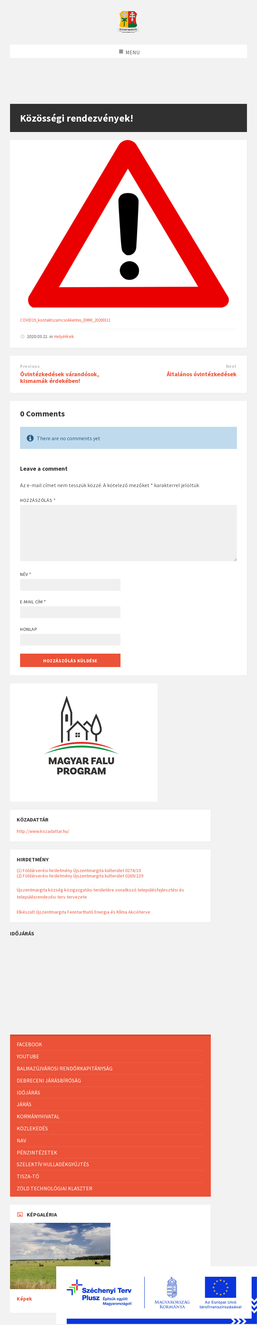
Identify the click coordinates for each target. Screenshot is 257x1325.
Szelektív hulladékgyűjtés (53, 1164)
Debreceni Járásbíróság (49, 1080)
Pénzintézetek (37, 1152)
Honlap (28, 629)
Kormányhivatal (38, 1116)
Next (231, 366)
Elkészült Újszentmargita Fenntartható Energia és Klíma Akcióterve (83, 912)
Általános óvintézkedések (202, 374)
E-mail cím (33, 602)
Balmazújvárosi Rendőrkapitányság (64, 1068)
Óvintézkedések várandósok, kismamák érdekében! (59, 377)
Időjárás (28, 1092)
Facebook (29, 1044)
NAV (21, 1140)
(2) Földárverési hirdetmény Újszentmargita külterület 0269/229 (80, 876)
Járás (24, 1104)
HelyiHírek (64, 336)
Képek (24, 1299)
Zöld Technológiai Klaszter (54, 1188)
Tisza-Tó (28, 1176)
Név (25, 574)
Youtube (28, 1056)
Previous (30, 366)
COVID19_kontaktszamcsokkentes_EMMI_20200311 (65, 320)
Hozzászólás (38, 500)
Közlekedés (32, 1128)
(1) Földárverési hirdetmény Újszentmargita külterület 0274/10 (79, 870)
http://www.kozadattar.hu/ (43, 831)
